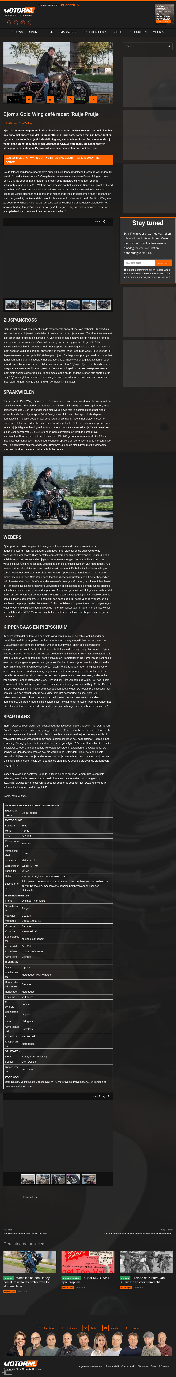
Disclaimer (143, 1365)
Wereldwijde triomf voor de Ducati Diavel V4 (25, 1233)
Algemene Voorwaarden (91, 1365)
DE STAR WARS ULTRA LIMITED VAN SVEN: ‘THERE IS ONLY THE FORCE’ (53, 160)
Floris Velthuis (25, 123)
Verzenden (163, 263)
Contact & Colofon (160, 1365)
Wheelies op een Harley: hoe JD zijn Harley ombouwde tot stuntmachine (29, 1282)
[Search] (169, 46)
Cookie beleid (128, 1365)
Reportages (163, 21)
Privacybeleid (112, 1365)
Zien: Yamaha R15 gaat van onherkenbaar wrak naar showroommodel (138, 1233)
